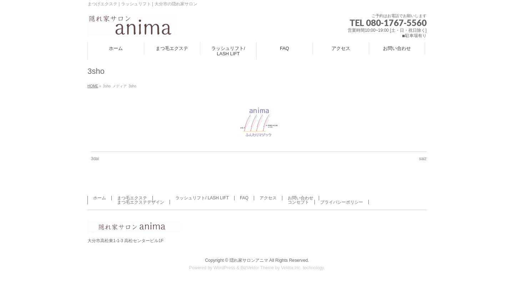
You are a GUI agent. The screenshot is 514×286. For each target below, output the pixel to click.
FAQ (244, 197)
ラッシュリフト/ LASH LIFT (202, 197)
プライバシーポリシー (341, 202)
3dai (95, 158)
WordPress (224, 267)
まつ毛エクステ (132, 197)
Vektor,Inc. (291, 267)
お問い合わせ (300, 197)
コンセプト (298, 202)
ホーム (99, 197)
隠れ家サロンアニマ (249, 260)
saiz (423, 158)
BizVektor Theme (257, 267)
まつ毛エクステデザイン (140, 202)
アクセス (268, 197)
